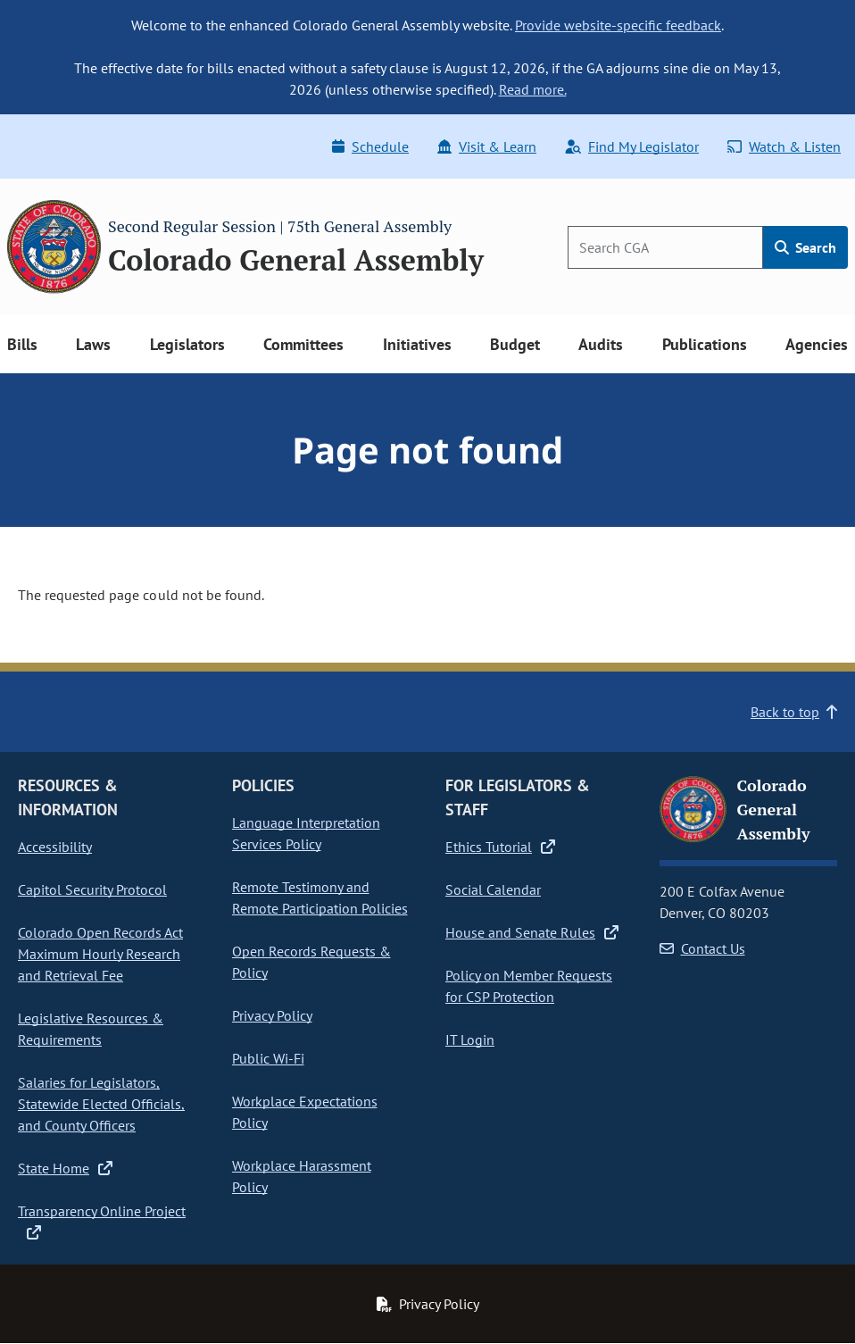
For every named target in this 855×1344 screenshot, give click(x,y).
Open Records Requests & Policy (311, 961)
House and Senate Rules (531, 932)
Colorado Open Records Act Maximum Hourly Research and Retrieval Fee (100, 953)
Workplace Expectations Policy (305, 1111)
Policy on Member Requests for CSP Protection (528, 986)
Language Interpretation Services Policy (306, 833)
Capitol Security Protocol (92, 889)
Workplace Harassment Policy (301, 1176)
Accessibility (55, 847)
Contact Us (702, 948)
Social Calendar (493, 889)
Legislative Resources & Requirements (90, 1028)
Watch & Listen (784, 146)
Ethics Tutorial (500, 847)
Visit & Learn (486, 146)
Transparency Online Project (102, 1221)
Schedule (370, 146)
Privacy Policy (272, 1015)
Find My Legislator (632, 146)
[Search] (665, 247)
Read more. (533, 89)
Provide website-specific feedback (618, 25)
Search (805, 247)
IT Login (469, 1039)
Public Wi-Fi (268, 1058)
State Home (65, 1168)
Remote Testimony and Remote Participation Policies (320, 897)
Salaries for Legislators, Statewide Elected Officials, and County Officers (101, 1103)
